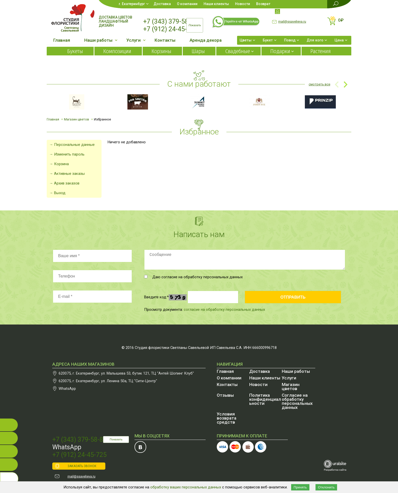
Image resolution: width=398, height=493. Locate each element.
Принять (300, 487)
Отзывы (225, 395)
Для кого (315, 40)
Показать (116, 439)
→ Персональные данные (72, 144)
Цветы (246, 40)
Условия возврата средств (226, 418)
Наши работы (98, 40)
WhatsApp (67, 388)
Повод (289, 40)
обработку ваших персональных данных (185, 487)
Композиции (117, 51)
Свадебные (237, 51)
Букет (268, 40)
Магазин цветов (76, 119)
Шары (198, 51)
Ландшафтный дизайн (113, 23)
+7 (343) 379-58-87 (170, 21)
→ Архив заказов (64, 183)
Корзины (161, 51)
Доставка (162, 4)
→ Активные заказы (67, 173)
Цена (339, 40)
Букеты (75, 51)
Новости (242, 4)
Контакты (165, 40)
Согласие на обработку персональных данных (297, 401)
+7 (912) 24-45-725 (170, 29)
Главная (61, 40)
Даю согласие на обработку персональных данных (193, 277)
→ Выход (57, 193)
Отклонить (326, 487)
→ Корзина (59, 164)
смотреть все (319, 84)
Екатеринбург (133, 4)
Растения (320, 51)
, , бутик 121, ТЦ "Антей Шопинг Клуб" (126, 373)
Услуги (133, 40)
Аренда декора (206, 40)
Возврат (263, 4)
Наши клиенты (216, 4)
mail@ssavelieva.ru (292, 21)
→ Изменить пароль (67, 154)
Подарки (280, 51)
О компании (187, 4)
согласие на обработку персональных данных (224, 309)
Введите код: (156, 297)
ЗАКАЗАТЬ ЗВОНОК (82, 466)
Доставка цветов (115, 17)
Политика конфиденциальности (265, 399)
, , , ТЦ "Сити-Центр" (108, 381)
